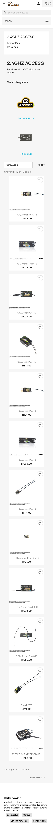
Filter (41, 165)
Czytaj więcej (39, 821)
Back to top (38, 777)
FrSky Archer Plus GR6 (26, 214)
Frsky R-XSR (26, 705)
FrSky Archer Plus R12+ (26, 362)
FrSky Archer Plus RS (26, 509)
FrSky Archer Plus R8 (26, 460)
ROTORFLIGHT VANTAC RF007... (26, 754)
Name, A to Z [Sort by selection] (18, 165)
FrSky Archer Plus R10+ (26, 312)
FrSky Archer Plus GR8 (26, 263)
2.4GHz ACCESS (20, 36)
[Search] (26, 12)
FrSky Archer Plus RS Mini (27, 558)
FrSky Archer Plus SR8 (26, 656)
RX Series (12, 47)
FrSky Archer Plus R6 (26, 411)
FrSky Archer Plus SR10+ (26, 607)
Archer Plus (13, 43)
